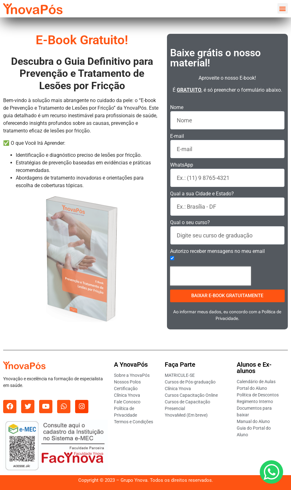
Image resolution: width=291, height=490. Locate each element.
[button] (282, 8)
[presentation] (210, 275)
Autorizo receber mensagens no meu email (217, 251)
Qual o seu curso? (190, 222)
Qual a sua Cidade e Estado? (202, 194)
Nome (176, 107)
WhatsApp (181, 165)
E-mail (177, 136)
